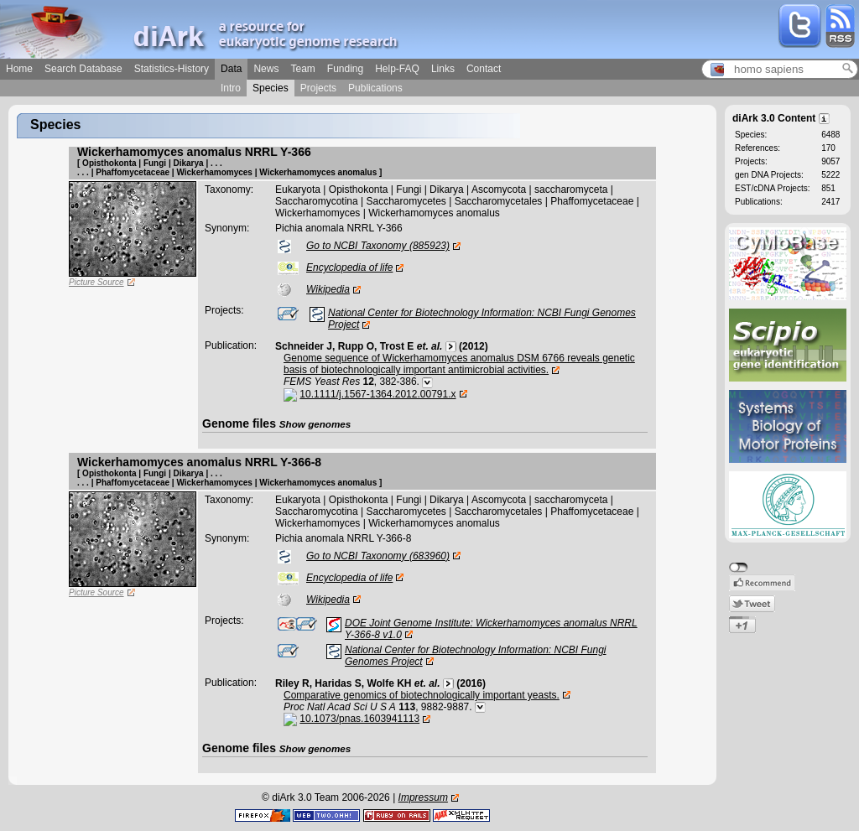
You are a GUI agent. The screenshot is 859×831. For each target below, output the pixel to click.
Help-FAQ (397, 69)
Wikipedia (328, 289)
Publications (375, 88)
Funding (345, 69)
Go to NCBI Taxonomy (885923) (378, 246)
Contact (483, 69)
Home (19, 69)
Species (270, 88)
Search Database (83, 69)
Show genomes (315, 423)
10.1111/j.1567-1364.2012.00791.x (377, 394)
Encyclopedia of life (349, 267)
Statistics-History (171, 69)
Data (231, 69)
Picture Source (96, 282)
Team (302, 69)
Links (443, 69)
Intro (231, 88)
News (266, 69)
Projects (318, 88)
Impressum (423, 797)
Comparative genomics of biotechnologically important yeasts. (422, 695)
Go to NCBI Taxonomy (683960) (378, 556)
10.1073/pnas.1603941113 (359, 719)
